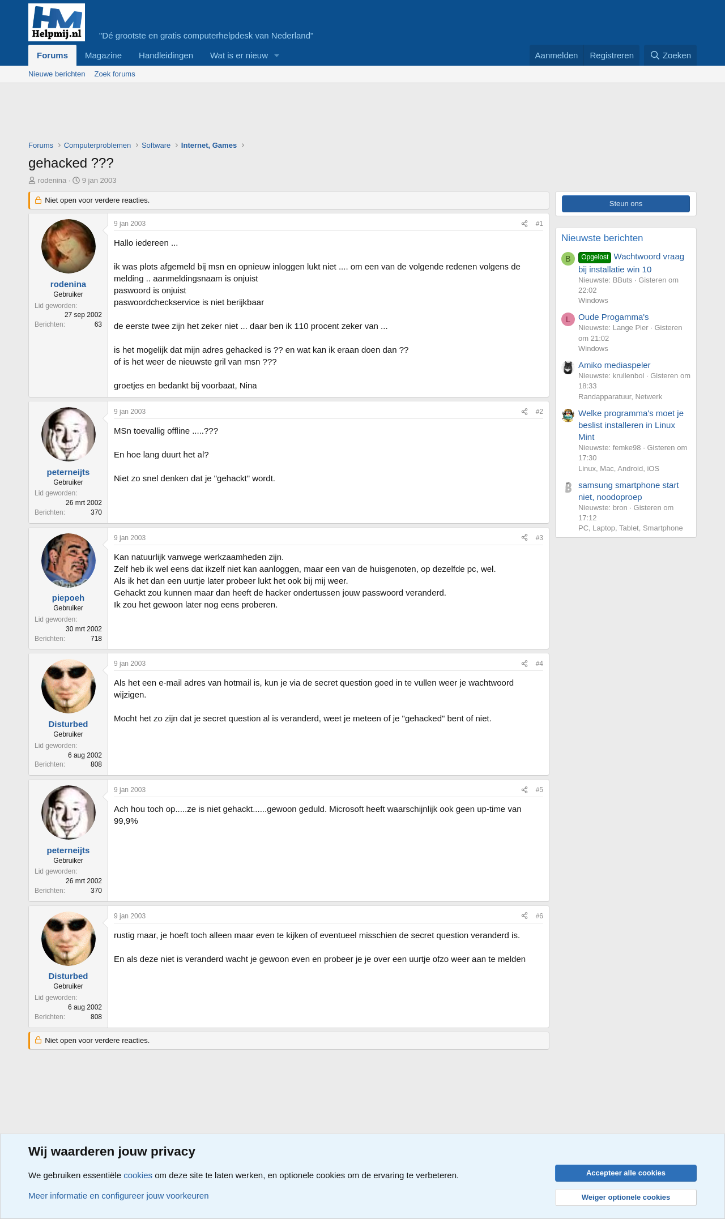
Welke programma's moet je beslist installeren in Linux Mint (631, 425)
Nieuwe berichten (56, 74)
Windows (593, 300)
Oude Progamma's (613, 317)
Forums (52, 55)
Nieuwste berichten (602, 238)
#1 (539, 224)
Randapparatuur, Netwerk (620, 396)
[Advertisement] (234, 114)
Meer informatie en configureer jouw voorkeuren (118, 1195)
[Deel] (524, 223)
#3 (539, 538)
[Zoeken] (670, 55)
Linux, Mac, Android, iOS (618, 468)
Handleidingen (166, 55)
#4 (539, 664)
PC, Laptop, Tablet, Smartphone (630, 528)
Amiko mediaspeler (614, 365)
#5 (539, 790)
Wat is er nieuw (239, 55)
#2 (539, 412)
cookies (137, 1175)
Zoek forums (114, 74)
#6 (539, 916)
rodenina (52, 180)
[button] (277, 55)
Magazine (103, 55)
